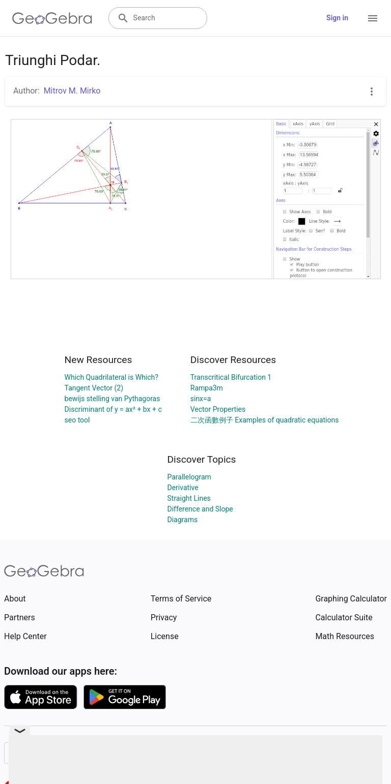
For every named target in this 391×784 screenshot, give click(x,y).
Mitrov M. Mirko (72, 91)
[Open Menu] (373, 18)
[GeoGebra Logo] (52, 18)
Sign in (337, 18)
